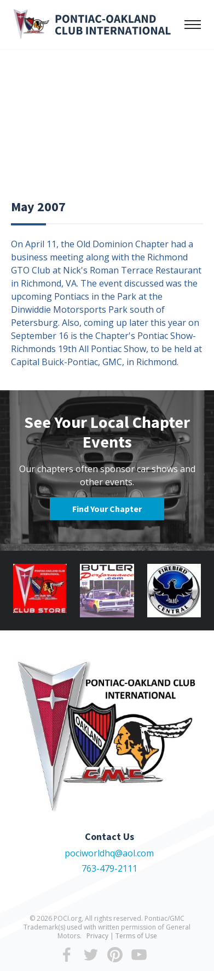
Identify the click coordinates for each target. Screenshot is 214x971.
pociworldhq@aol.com (109, 853)
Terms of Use (136, 935)
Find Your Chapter (107, 508)
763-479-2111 (109, 868)
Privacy (97, 935)
